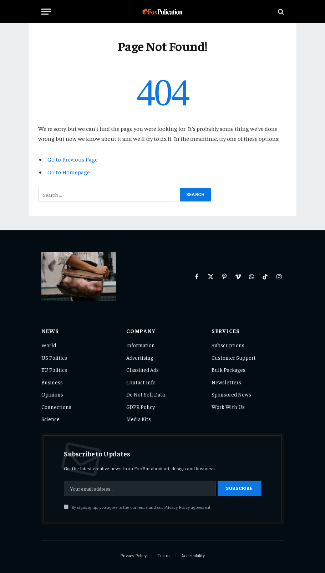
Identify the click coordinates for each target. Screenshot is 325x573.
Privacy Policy (177, 507)
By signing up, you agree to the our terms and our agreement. (137, 507)
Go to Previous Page (72, 159)
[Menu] (46, 12)
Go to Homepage (68, 172)
